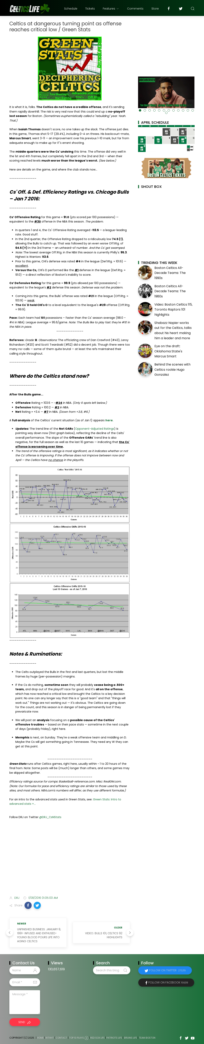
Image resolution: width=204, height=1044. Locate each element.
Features (111, 9)
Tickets (90, 9)
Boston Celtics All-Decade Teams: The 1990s (170, 273)
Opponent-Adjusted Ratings (94, 429)
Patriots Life (114, 1038)
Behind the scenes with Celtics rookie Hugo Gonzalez (172, 369)
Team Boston (147, 1038)
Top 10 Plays (76, 1038)
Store (155, 9)
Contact (61, 1038)
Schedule (70, 9)
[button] (28, 905)
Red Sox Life (97, 1038)
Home (40, 1038)
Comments (135, 9)
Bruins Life (130, 1038)
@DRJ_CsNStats (50, 817)
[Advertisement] (69, 861)
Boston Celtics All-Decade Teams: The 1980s (170, 291)
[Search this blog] (111, 970)
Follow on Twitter (167, 970)
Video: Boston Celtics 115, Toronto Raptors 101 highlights (173, 309)
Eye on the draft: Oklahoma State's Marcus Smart (168, 351)
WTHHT (49, 1038)
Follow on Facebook (168, 982)
